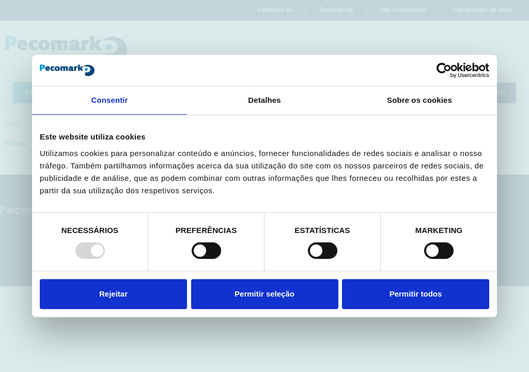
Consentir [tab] (109, 100)
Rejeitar (113, 293)
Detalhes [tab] (264, 100)
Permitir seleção (264, 293)
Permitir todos (416, 293)
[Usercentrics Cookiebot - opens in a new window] (444, 70)
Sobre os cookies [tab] (419, 100)
